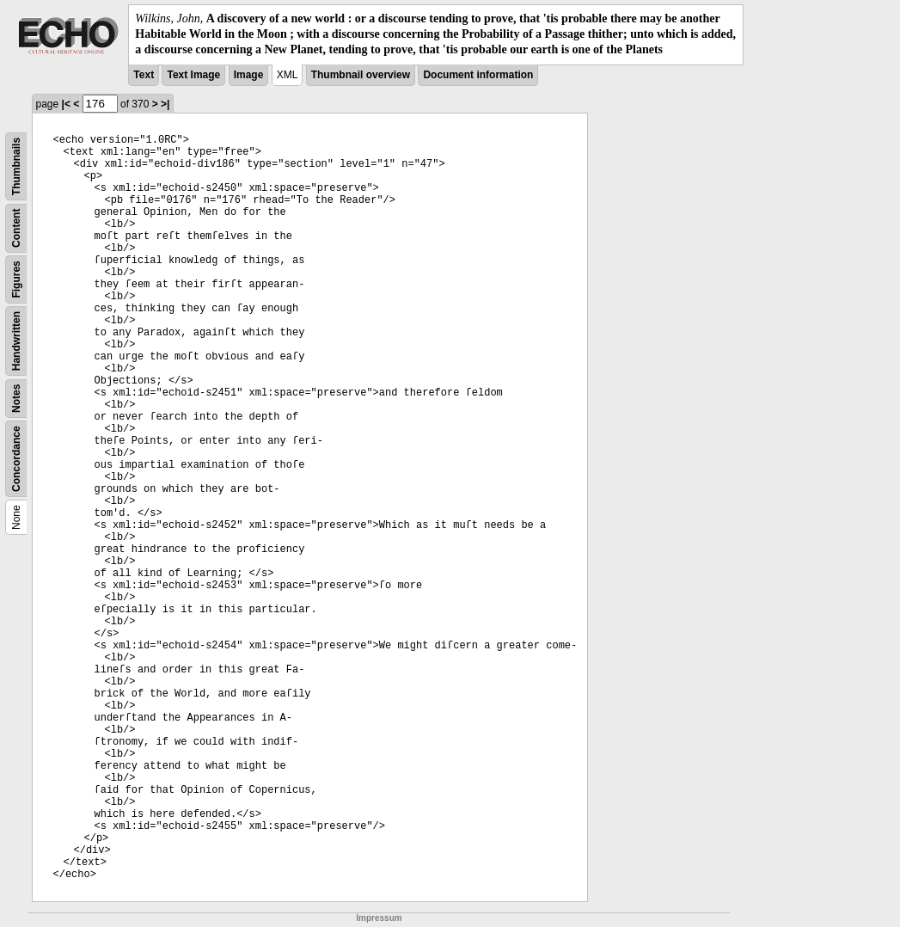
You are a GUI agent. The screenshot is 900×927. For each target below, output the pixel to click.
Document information (478, 75)
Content (16, 227)
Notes (16, 398)
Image (249, 75)
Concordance (16, 459)
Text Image (193, 75)
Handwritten (16, 340)
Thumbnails (16, 165)
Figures (16, 279)
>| (165, 104)
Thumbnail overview (360, 75)
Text (143, 75)
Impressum (378, 918)
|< (66, 104)
